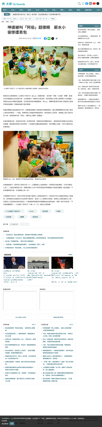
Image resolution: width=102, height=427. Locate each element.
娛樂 (7, 22)
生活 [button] (37, 10)
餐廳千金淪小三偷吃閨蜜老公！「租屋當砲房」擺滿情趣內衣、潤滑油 (89, 107)
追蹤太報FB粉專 (58, 317)
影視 (12, 22)
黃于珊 (38, 38)
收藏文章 (14, 224)
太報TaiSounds (13, 4)
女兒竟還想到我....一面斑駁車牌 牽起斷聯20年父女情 (89, 37)
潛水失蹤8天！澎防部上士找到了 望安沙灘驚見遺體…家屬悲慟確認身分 (89, 56)
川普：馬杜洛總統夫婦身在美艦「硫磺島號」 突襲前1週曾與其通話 (89, 94)
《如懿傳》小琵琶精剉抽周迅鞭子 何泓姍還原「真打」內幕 (24, 244)
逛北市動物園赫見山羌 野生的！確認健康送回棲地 (89, 50)
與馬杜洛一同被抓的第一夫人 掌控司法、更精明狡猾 (89, 43)
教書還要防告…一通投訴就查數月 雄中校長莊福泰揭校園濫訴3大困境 (89, 100)
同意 (12, 423)
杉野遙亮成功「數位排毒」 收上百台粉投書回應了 (21, 248)
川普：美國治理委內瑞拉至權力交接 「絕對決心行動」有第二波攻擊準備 (89, 81)
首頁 (2, 22)
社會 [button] (45, 10)
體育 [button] (62, 10)
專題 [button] (78, 10)
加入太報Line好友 (21, 317)
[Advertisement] (17, 400)
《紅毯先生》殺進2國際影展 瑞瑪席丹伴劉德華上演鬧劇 (23, 235)
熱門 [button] (4, 10)
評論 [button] (53, 10)
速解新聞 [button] (88, 10)
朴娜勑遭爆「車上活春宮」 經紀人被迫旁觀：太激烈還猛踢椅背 (89, 75)
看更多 (70, 254)
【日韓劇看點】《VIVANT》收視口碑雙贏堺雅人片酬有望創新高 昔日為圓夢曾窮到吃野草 (34, 238)
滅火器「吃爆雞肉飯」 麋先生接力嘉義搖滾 (19, 241)
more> (97, 26)
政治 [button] (12, 10)
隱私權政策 (5, 423)
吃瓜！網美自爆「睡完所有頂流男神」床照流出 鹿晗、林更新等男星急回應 (89, 87)
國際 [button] (29, 10)
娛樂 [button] (70, 10)
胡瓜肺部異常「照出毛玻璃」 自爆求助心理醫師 (89, 31)
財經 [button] (21, 10)
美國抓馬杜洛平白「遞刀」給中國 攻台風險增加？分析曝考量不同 (36, 14)
